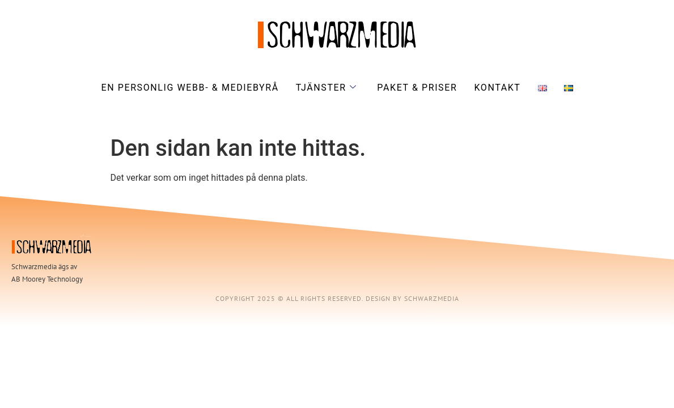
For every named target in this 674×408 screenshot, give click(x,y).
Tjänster (326, 88)
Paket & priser (417, 87)
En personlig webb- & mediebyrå (189, 87)
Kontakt (497, 87)
